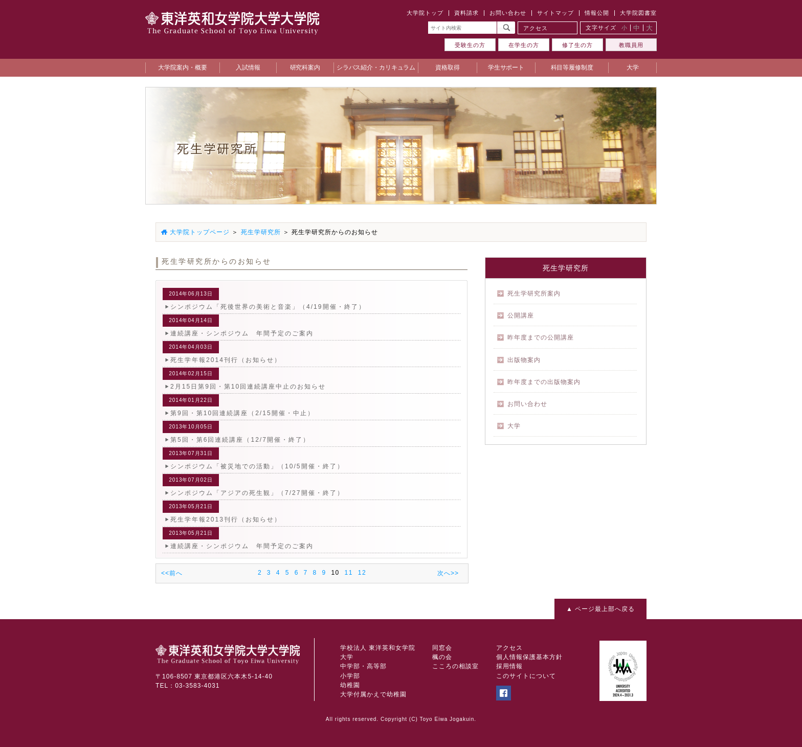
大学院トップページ (200, 232)
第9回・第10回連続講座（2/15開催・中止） (242, 413)
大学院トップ (425, 13)
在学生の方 (523, 45)
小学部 (350, 676)
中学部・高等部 (363, 666)
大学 (346, 657)
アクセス (535, 28)
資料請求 (466, 13)
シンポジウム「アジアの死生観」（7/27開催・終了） (257, 492)
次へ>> (448, 573)
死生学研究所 (261, 232)
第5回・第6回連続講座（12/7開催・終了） (240, 439)
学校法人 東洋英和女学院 (377, 647)
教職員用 (631, 45)
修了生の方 (577, 45)
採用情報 (509, 666)
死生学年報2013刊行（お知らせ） (225, 519)
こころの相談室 (455, 666)
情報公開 (597, 13)
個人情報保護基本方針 (529, 657)
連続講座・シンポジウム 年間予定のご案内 (242, 333)
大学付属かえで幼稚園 (373, 694)
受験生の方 (470, 45)
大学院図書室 (638, 13)
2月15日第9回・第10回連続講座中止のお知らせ (248, 386)
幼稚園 (350, 685)
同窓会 (442, 647)
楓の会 (442, 657)
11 (349, 572)
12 (362, 572)
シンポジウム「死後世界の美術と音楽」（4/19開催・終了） (268, 306)
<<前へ (172, 573)
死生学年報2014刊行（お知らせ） (225, 360)
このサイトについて (526, 676)
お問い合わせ (507, 13)
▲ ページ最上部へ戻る (600, 609)
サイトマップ (555, 13)
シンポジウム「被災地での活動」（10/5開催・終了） (257, 466)
